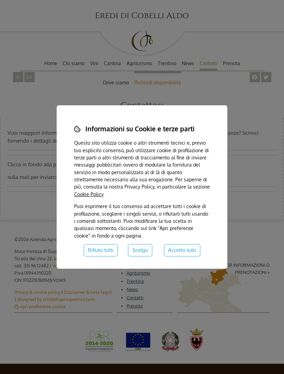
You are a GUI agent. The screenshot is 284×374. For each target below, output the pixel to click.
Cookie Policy (88, 194)
